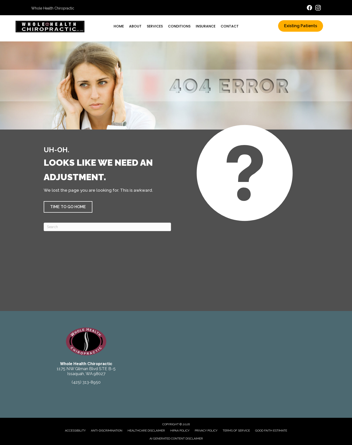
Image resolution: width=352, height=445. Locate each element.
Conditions (179, 26)
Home (119, 26)
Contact (230, 26)
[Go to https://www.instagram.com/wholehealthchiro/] (318, 8)
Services (155, 26)
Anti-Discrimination (106, 430)
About (135, 26)
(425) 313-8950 (86, 382)
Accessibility (75, 430)
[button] (68, 207)
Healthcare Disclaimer (146, 430)
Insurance (205, 26)
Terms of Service (236, 430)
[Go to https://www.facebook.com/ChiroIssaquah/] (309, 8)
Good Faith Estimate (271, 430)
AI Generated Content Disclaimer (176, 438)
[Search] (107, 227)
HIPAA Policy (179, 430)
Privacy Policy (206, 430)
